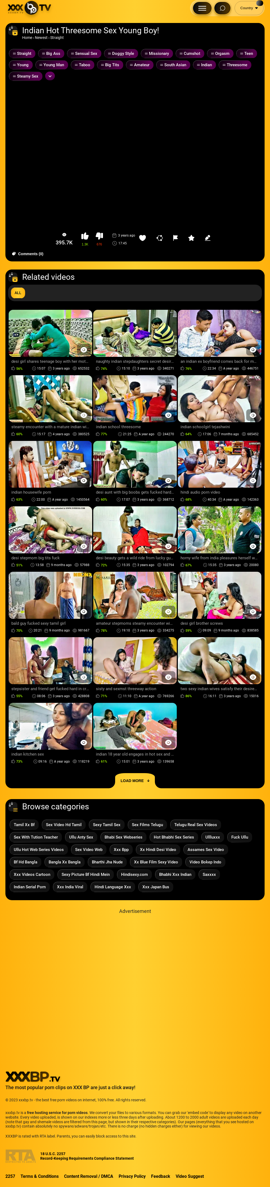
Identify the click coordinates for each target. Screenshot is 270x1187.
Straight (57, 37)
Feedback (160, 1176)
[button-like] (85, 239)
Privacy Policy (132, 1176)
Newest (41, 37)
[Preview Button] (84, 349)
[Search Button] (222, 8)
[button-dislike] (99, 239)
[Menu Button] (202, 8)
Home (27, 37)
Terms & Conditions (40, 1176)
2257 (10, 1176)
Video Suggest (190, 1176)
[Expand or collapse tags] (50, 76)
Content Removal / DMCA (88, 1176)
